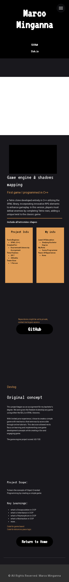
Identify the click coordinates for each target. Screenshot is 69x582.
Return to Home (34, 541)
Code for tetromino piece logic (19, 529)
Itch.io (34, 51)
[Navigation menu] (61, 8)
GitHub (34, 44)
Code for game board (15, 526)
